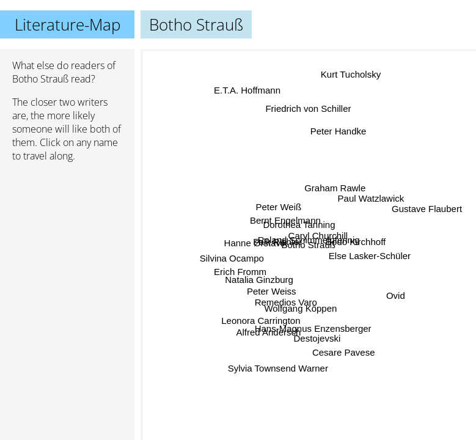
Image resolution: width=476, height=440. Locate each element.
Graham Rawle (334, 188)
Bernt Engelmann (285, 221)
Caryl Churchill (318, 236)
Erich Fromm (240, 273)
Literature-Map (67, 24)
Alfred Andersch (268, 331)
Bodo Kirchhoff (355, 242)
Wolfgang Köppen (301, 307)
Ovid (395, 296)
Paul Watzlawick (370, 199)
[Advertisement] (67, 236)
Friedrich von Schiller (308, 110)
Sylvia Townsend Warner (280, 368)
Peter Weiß (279, 205)
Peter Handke (338, 131)
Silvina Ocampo (232, 254)
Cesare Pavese (344, 351)
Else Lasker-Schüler (370, 254)
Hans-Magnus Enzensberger (315, 326)
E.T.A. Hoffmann (244, 93)
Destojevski (316, 337)
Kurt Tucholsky (353, 75)
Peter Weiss (271, 289)
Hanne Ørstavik (255, 241)
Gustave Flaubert (425, 209)
